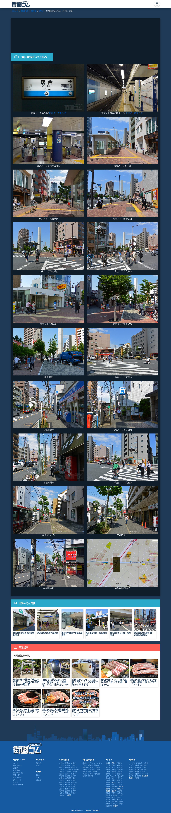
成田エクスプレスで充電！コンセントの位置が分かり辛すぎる (85, 672)
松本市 (119, 780)
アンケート (17, 780)
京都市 (67, 780)
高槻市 (108, 787)
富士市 (131, 774)
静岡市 (61, 778)
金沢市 (67, 774)
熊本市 (67, 793)
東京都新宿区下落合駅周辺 (97, 622)
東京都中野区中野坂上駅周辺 (72, 622)
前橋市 (67, 767)
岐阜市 (73, 776)
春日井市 (138, 774)
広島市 (61, 787)
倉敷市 (108, 797)
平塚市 (131, 769)
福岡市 (61, 791)
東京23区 (62, 772)
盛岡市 (73, 763)
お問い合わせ (18, 785)
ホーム (15, 763)
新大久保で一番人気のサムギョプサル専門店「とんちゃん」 (27, 702)
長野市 (67, 776)
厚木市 (137, 769)
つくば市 (132, 763)
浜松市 (85, 769)
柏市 (107, 776)
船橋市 (119, 774)
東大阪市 (115, 787)
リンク (15, 782)
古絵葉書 (16, 770)
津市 (74, 778)
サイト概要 (17, 777)
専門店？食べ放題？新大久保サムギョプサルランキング (85, 702)
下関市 (108, 799)
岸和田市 (138, 776)
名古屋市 (68, 778)
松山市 (67, 789)
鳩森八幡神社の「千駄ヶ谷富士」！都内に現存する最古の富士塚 (27, 672)
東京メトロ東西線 (57, 113)
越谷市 (108, 774)
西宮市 (119, 791)
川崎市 (96, 765)
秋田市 (67, 765)
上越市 (137, 772)
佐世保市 (109, 804)
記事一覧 (16, 775)
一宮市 (114, 784)
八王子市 (113, 776)
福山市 (114, 797)
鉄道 (38, 766)
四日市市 (145, 774)
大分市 (61, 793)
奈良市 (67, 782)
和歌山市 (74, 782)
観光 (38, 775)
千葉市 (76, 769)
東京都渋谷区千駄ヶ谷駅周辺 (121, 622)
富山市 (61, 774)
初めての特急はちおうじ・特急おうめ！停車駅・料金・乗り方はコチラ (56, 673)
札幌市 (61, 763)
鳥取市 (61, 784)
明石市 (114, 793)
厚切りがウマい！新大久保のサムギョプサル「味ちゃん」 (115, 672)
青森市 (67, 763)
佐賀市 (67, 791)
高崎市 (114, 772)
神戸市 (61, 782)
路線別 (15, 768)
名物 (38, 777)
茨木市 (131, 776)
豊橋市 (119, 782)
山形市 (73, 765)
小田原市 (138, 767)
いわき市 (120, 767)
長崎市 (73, 791)
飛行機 (38, 763)
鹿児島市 (62, 795)
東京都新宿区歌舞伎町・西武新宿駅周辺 (145, 622)
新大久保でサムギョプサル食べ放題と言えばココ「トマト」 (144, 672)
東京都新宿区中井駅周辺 (48, 621)
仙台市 (61, 765)
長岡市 (131, 772)
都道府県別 (17, 766)
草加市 (137, 765)
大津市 (61, 780)
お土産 (38, 780)
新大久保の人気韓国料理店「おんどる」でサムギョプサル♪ (56, 702)
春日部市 (143, 765)
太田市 (146, 763)
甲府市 (61, 776)
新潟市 (75, 772)
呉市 (118, 797)
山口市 (67, 787)
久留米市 (115, 802)
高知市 (73, 789)
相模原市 (86, 767)
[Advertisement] (85, 35)
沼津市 (142, 772)
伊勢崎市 (139, 763)
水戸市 (61, 769)
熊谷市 (131, 767)
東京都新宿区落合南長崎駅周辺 (24, 622)
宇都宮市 (74, 767)
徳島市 (73, 787)
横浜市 (69, 772)
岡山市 (73, 784)
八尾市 (114, 789)
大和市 (144, 767)
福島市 (61, 767)
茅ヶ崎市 (143, 769)
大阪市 (73, 780)
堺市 (89, 772)
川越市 (119, 772)
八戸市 (108, 765)
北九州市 (97, 774)
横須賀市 (120, 776)
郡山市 (114, 767)
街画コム (83, 810)
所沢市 (131, 765)
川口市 (114, 774)
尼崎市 (108, 793)
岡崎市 (108, 784)
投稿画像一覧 (18, 773)
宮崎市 (73, 793)
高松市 (61, 789)
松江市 (67, 784)
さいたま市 (69, 769)
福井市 (73, 774)
